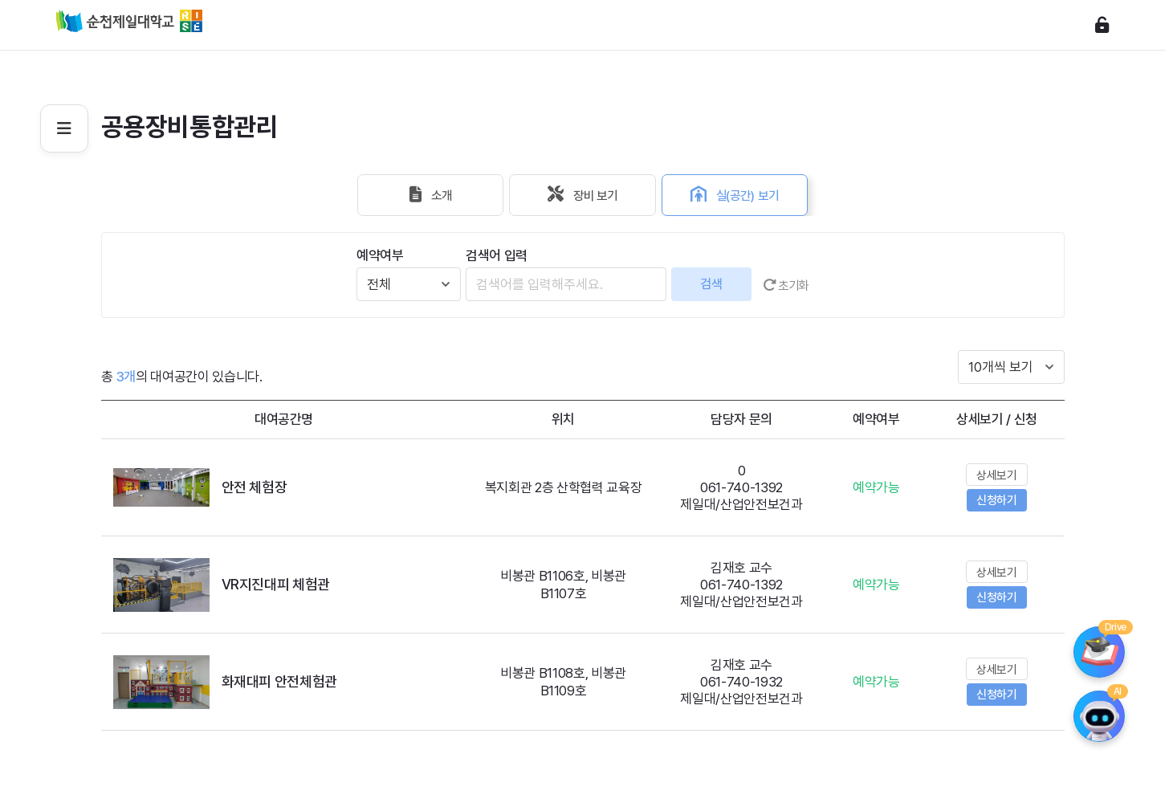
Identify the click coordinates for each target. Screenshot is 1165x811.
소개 (414, 195)
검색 (709, 283)
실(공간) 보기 (751, 195)
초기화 (785, 284)
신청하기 (996, 500)
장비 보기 (583, 195)
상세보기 (996, 475)
